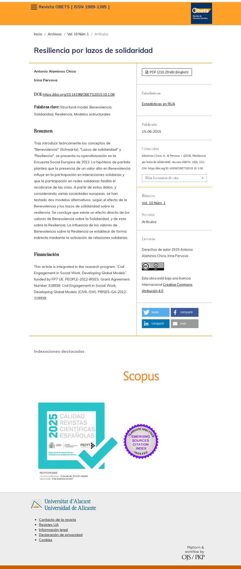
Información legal (53, 529)
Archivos (55, 34)
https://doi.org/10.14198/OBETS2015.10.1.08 (78, 94)
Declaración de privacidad (61, 534)
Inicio (38, 34)
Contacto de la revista (57, 519)
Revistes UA (49, 524)
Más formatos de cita (161, 178)
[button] (156, 312)
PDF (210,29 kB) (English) (168, 72)
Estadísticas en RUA (158, 104)
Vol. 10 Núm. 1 (78, 34)
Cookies (45, 540)
